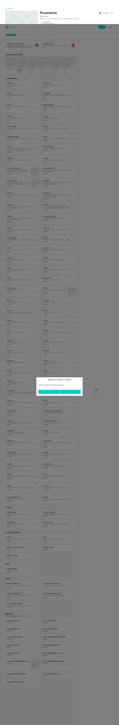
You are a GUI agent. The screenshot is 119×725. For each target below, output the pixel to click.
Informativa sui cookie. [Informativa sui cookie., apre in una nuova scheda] (20, 723)
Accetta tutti (91, 719)
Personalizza (91, 710)
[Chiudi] (80, 356)
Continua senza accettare (91, 715)
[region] (59, 715)
